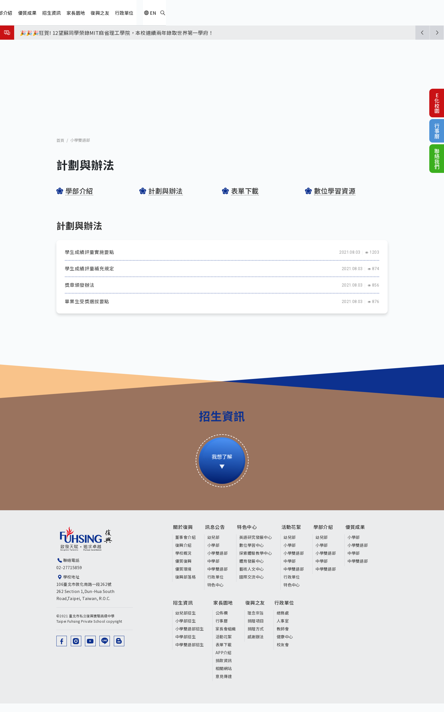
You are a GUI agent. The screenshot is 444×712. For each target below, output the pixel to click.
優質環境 (183, 577)
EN (375, 12)
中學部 (214, 570)
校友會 (286, 653)
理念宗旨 (256, 621)
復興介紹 (183, 554)
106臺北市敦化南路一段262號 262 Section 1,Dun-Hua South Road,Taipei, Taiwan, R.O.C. (98, 601)
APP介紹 (223, 661)
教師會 (286, 637)
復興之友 (258, 612)
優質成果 (359, 537)
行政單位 (216, 585)
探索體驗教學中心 (256, 562)
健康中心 (288, 645)
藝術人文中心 (252, 577)
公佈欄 (221, 621)
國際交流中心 (252, 585)
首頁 (60, 147)
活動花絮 (294, 537)
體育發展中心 (252, 570)
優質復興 (183, 570)
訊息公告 (218, 537)
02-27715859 (69, 577)
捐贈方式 (256, 637)
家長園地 (225, 612)
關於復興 (185, 537)
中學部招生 (185, 645)
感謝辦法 (256, 645)
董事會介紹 (185, 546)
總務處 (286, 621)
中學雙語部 (218, 577)
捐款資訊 (223, 668)
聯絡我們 (437, 158)
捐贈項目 (256, 629)
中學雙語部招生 (189, 653)
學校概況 (183, 562)
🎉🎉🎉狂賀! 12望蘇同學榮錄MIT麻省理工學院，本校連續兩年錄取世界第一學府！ (117, 32)
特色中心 (216, 593)
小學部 (214, 554)
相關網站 (223, 676)
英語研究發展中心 (256, 546)
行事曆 (437, 131)
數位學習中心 (252, 554)
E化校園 (437, 103)
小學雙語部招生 (189, 637)
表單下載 (223, 653)
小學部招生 (185, 629)
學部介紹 (327, 537)
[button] (422, 33)
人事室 (286, 629)
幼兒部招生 (185, 621)
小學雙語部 (80, 147)
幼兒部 (214, 546)
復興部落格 (185, 585)
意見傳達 (223, 684)
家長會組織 (225, 637)
